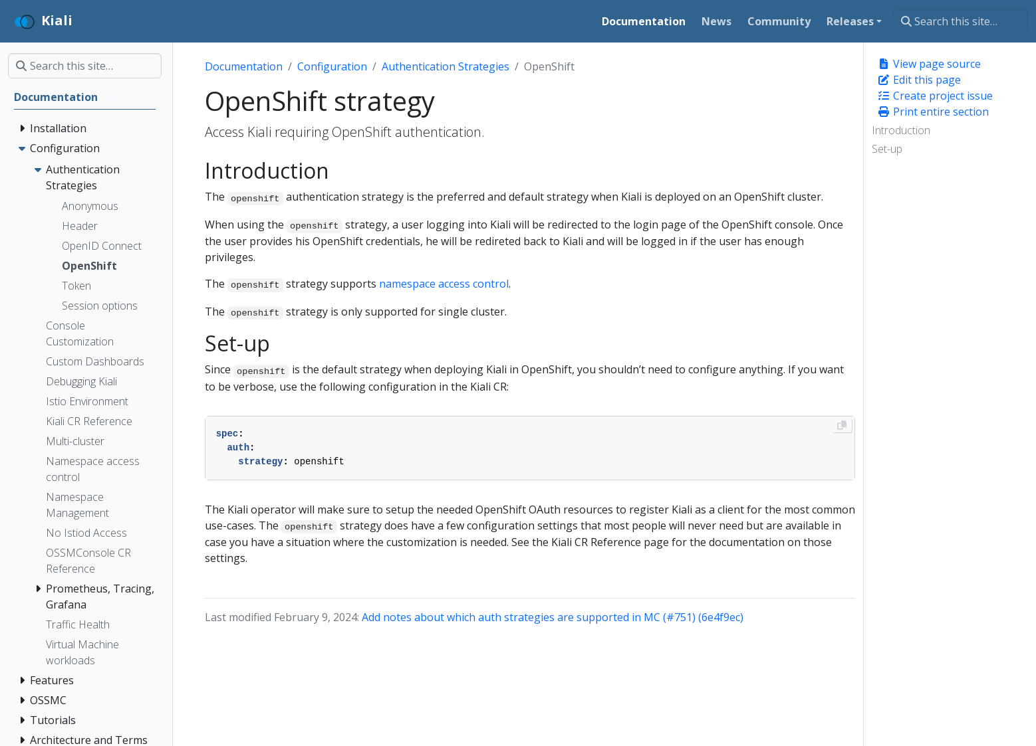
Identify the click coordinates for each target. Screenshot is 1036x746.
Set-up (887, 148)
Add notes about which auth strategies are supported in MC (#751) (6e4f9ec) (552, 617)
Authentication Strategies (445, 66)
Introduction (901, 130)
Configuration (332, 66)
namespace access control (444, 283)
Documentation (244, 66)
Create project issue (935, 95)
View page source (929, 63)
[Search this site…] (960, 21)
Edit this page (919, 79)
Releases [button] (850, 21)
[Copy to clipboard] (842, 425)
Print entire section (933, 111)
